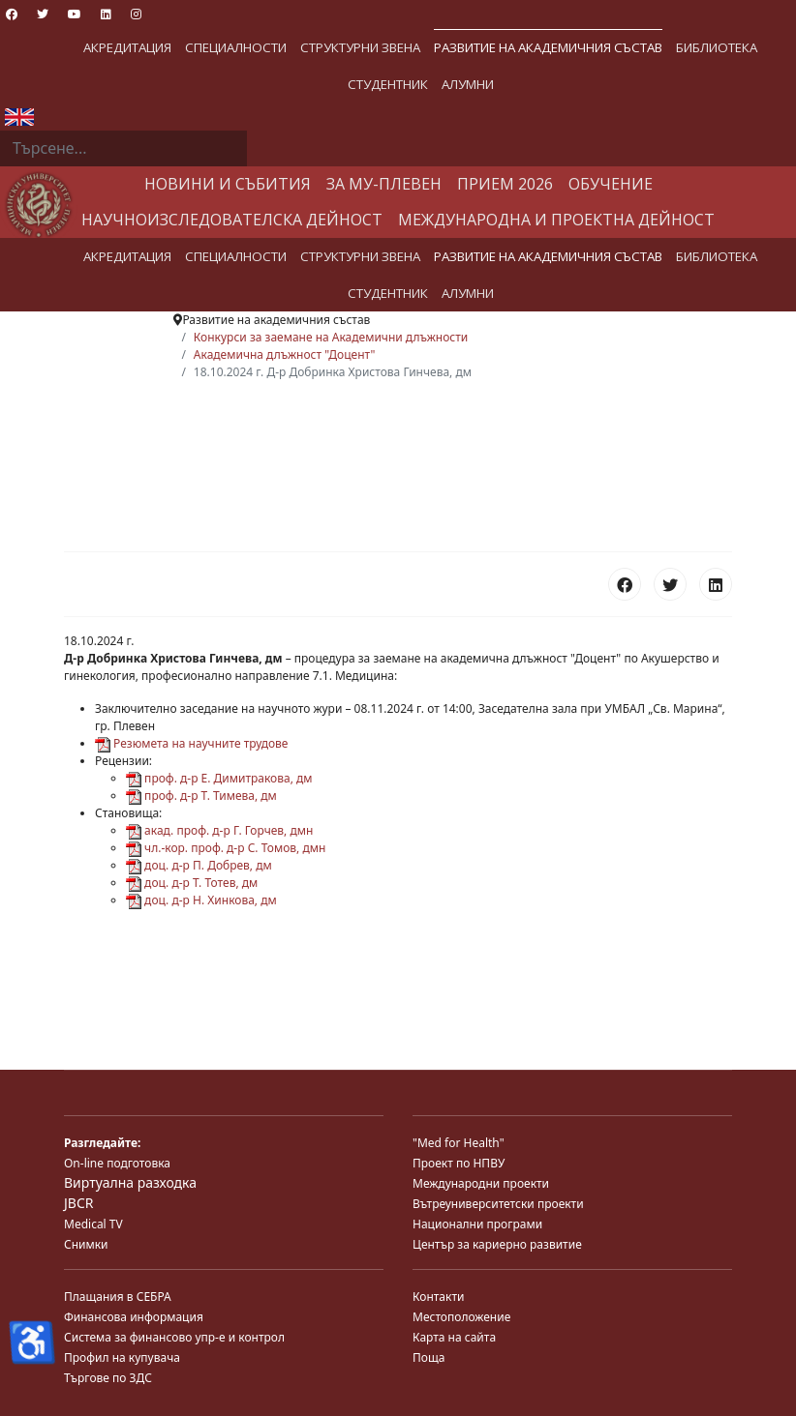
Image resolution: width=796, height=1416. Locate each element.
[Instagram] (136, 14)
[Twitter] (42, 14)
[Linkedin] (106, 14)
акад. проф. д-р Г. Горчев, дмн (219, 830)
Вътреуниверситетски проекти (498, 1203)
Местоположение (461, 1317)
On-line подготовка (117, 1163)
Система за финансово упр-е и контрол (174, 1337)
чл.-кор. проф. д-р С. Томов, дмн (225, 848)
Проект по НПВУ (459, 1163)
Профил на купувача (122, 1357)
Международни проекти (481, 1183)
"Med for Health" (459, 1143)
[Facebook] (11, 14)
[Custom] (166, 14)
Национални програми (477, 1224)
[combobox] (123, 149)
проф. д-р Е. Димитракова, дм (219, 778)
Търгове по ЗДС (108, 1378)
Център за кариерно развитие (497, 1244)
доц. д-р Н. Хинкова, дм (201, 900)
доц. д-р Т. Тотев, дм (192, 882)
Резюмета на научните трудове (191, 743)
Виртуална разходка (130, 1182)
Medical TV (93, 1224)
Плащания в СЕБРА (117, 1296)
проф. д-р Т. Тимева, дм (201, 795)
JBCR (78, 1203)
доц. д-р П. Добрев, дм (199, 865)
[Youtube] (74, 14)
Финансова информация (133, 1317)
